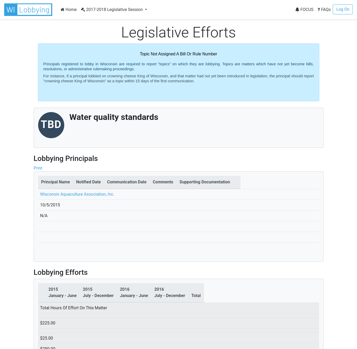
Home (69, 9)
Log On (342, 9)
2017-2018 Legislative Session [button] (112, 9)
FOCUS (304, 9)
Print (38, 168)
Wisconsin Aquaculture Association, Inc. (77, 194)
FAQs (324, 9)
